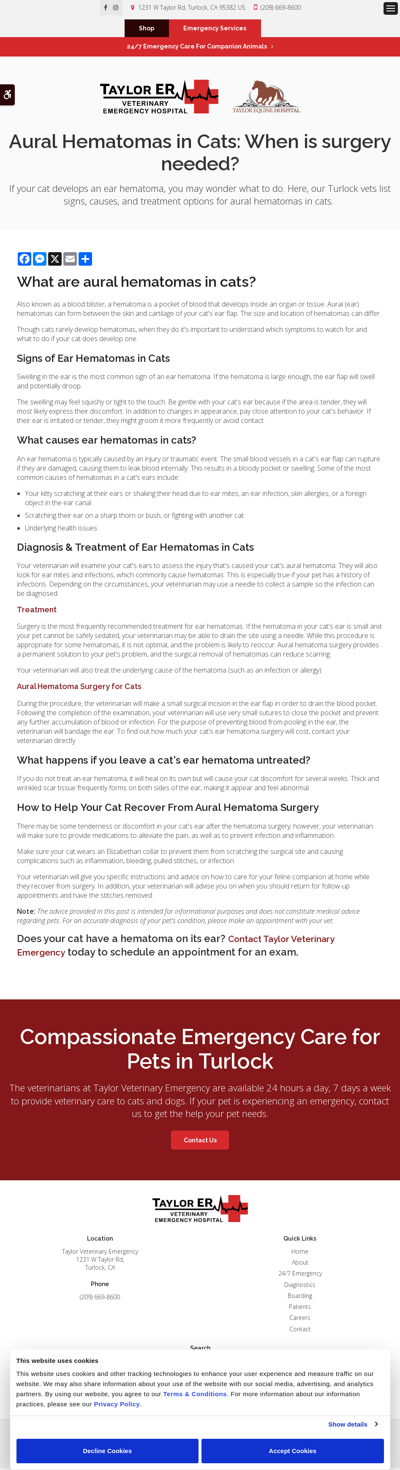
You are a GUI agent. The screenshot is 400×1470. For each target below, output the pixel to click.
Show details (347, 1424)
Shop (146, 29)
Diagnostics (300, 1286)
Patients (300, 1308)
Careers (299, 1319)
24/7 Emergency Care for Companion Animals (197, 47)
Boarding (300, 1297)
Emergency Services (214, 29)
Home (299, 1253)
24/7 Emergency (300, 1275)
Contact (300, 1330)
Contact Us (200, 1141)
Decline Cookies (107, 1450)
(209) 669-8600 (281, 7)
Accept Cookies (293, 1450)
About (300, 1264)
